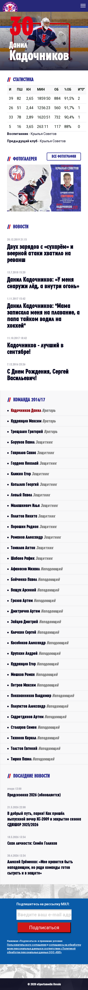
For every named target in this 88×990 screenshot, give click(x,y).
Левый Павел (30, 495)
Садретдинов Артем (38, 716)
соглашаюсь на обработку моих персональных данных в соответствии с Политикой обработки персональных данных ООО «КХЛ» (44, 949)
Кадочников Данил (33, 410)
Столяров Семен (35, 727)
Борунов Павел (31, 442)
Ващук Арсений (35, 590)
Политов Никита (33, 516)
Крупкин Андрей (35, 653)
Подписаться (44, 927)
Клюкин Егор (30, 474)
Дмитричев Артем (37, 611)
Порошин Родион (33, 526)
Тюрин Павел (32, 759)
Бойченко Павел (35, 579)
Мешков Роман (34, 674)
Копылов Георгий (34, 484)
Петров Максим (34, 685)
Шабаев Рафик (31, 558)
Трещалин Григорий (34, 431)
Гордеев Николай (33, 463)
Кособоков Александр (39, 643)
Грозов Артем (33, 600)
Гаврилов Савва (32, 452)
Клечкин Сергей (35, 632)
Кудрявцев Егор (34, 664)
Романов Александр (36, 537)
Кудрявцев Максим (33, 421)
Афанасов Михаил (36, 569)
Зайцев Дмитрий (36, 621)
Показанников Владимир (42, 695)
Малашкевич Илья (34, 505)
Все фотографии (64, 156)
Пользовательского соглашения (26, 945)
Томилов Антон (32, 547)
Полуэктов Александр (39, 706)
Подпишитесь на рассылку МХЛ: (43, 904)
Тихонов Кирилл (35, 738)
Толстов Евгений (35, 748)
